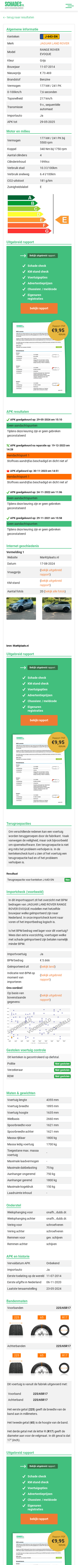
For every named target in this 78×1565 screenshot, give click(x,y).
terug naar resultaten (18, 17)
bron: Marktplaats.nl (17, 645)
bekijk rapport (39, 308)
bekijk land (47, 966)
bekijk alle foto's (55, 591)
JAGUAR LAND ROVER (54, 43)
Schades (14, 5)
